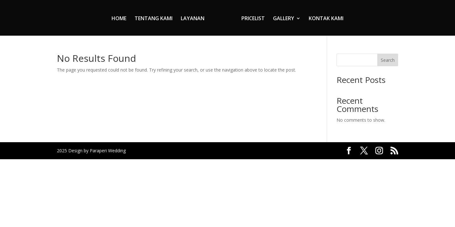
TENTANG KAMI (154, 19)
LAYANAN (192, 19)
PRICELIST (253, 19)
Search (388, 60)
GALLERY (283, 19)
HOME (119, 19)
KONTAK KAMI (326, 19)
